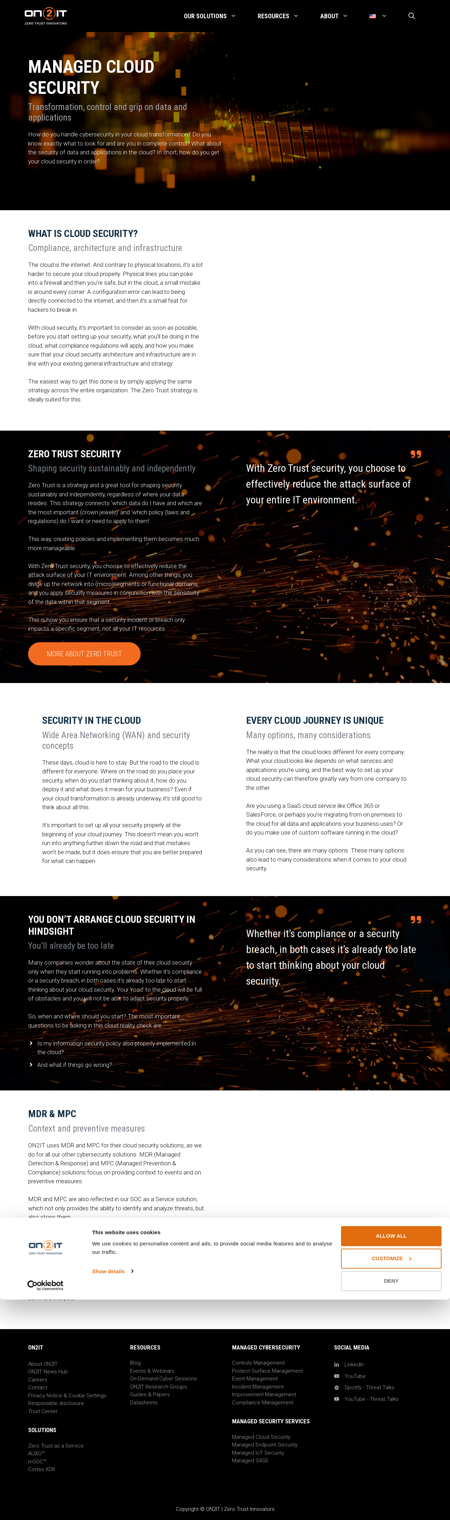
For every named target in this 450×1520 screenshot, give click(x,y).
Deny (391, 1502)
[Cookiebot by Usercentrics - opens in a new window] (45, 1506)
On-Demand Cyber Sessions (163, 1379)
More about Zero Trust (84, 654)
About (339, 16)
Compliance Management (262, 1402)
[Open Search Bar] (411, 16)
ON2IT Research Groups (158, 1387)
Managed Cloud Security (261, 1437)
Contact (37, 1387)
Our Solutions (215, 16)
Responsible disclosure (56, 1403)
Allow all (391, 1457)
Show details (108, 1492)
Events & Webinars (152, 1371)
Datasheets (144, 1402)
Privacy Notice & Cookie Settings (67, 1395)
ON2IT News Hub (48, 1371)
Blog (135, 1363)
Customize (391, 1479)
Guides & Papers (150, 1394)
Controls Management (258, 1363)
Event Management (255, 1379)
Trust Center (43, 1411)
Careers (37, 1380)
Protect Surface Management (267, 1371)
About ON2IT (43, 1364)
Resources (284, 16)
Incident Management (258, 1387)
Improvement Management (264, 1394)
